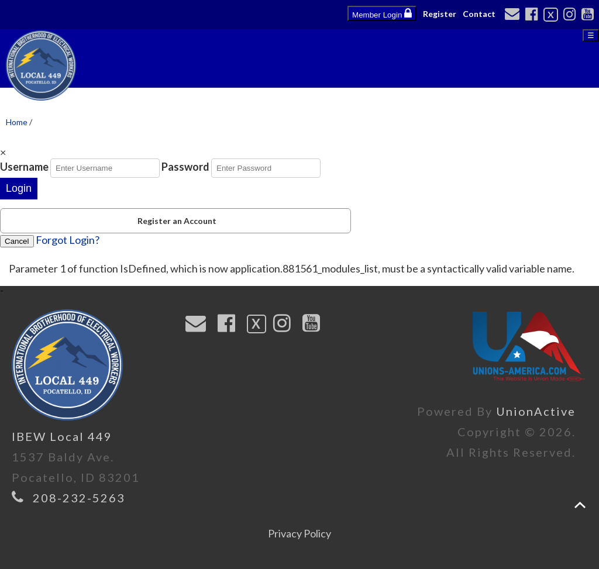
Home (16, 122)
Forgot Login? (67, 239)
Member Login (382, 13)
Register (439, 14)
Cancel (17, 241)
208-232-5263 (79, 498)
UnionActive (536, 411)
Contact (479, 14)
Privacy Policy (299, 533)
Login (19, 188)
